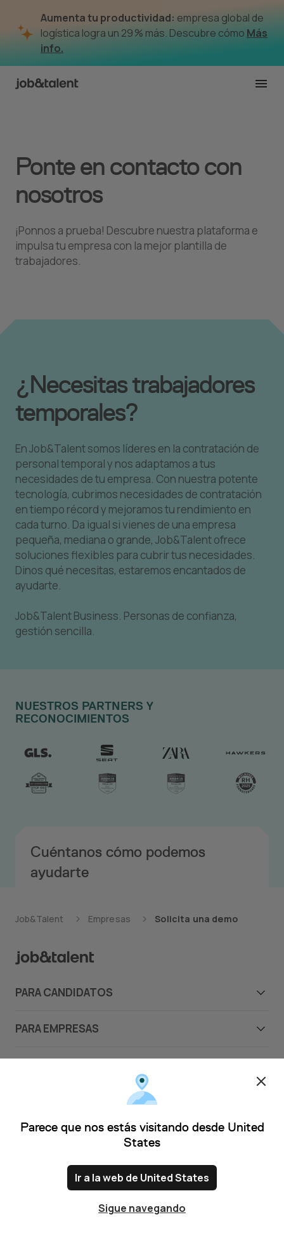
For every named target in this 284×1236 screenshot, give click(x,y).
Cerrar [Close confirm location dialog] (261, 1081)
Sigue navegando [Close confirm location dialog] (142, 1208)
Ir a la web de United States (142, 1178)
